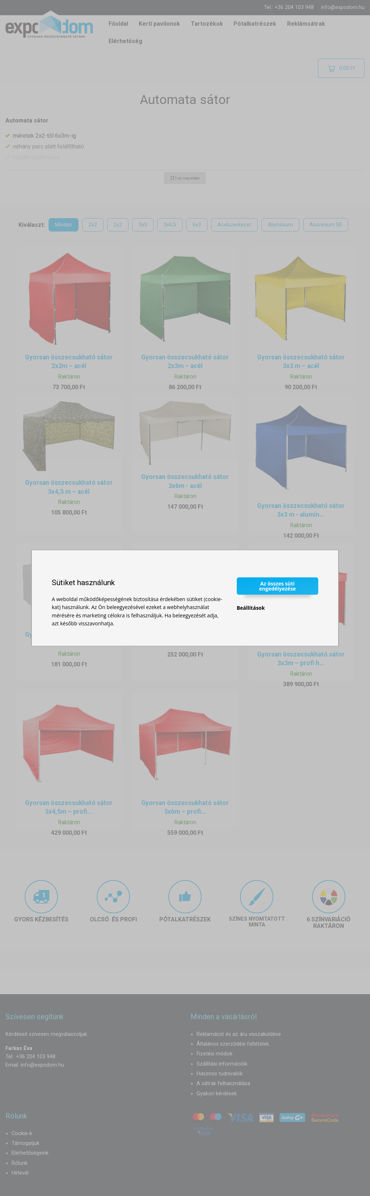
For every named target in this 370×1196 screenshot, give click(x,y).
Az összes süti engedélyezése (277, 586)
